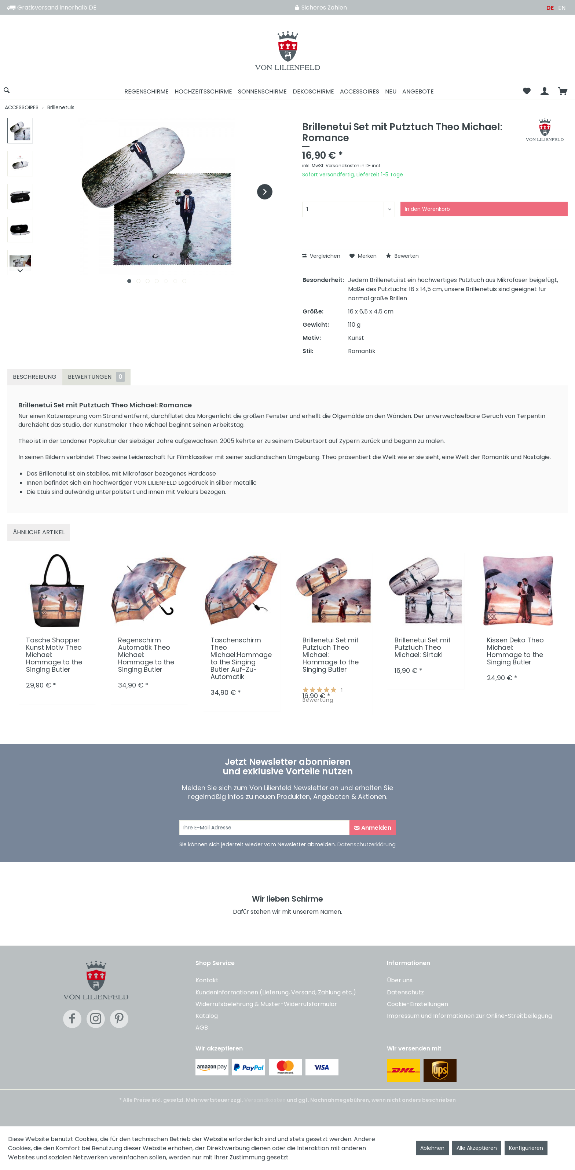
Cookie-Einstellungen (417, 1004)
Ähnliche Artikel (39, 532)
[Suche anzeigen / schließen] (18, 90)
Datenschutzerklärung (366, 844)
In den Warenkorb (427, 209)
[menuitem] (21, 91)
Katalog (206, 1016)
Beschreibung (34, 377)
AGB (201, 1027)
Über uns (400, 980)
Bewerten (402, 256)
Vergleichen (321, 256)
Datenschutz (405, 992)
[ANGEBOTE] (418, 91)
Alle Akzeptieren (477, 1148)
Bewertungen (96, 377)
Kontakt (207, 980)
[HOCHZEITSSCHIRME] (203, 91)
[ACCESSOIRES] (359, 91)
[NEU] (390, 91)
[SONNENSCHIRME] (262, 91)
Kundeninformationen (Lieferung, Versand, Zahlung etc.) (275, 992)
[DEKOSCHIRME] (313, 91)
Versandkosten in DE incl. (353, 165)
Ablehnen (432, 1148)
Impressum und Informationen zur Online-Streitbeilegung (469, 1016)
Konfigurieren (526, 1148)
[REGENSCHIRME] (146, 91)
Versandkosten (265, 1100)
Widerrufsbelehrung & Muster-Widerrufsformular (266, 1004)
